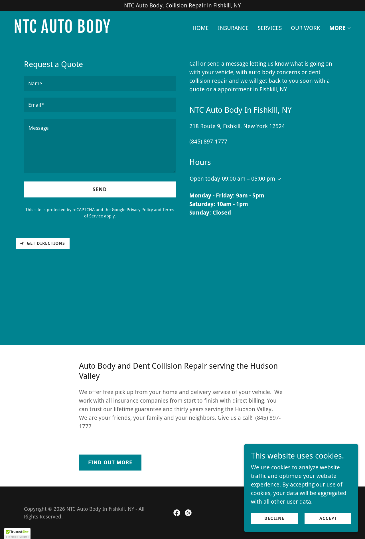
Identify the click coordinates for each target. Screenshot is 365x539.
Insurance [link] (233, 28)
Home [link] (200, 28)
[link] (96, 30)
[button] (340, 28)
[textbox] (100, 83)
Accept (328, 518)
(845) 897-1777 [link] (208, 141)
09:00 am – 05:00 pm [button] (248, 178)
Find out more (110, 462)
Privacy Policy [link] (140, 209)
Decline (274, 518)
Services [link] (270, 28)
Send (100, 189)
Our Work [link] (305, 28)
